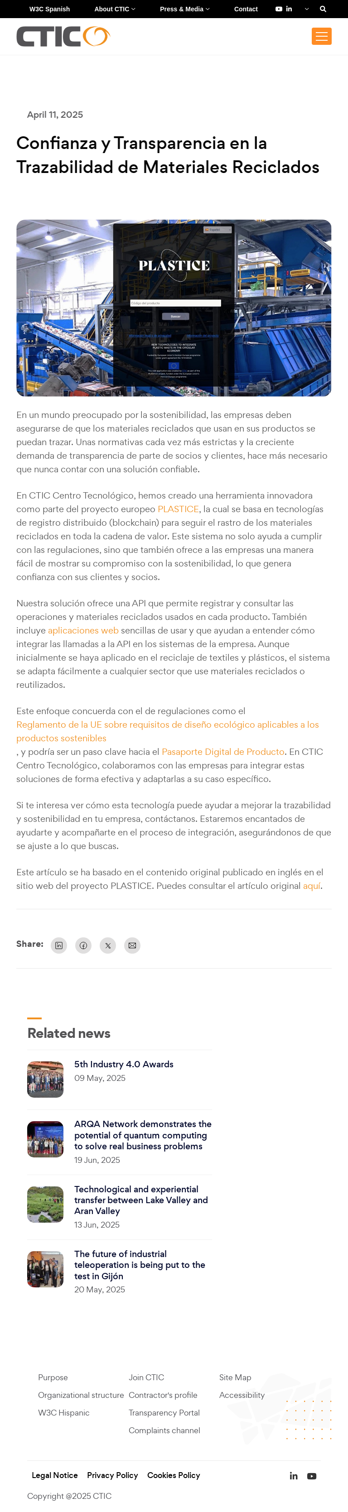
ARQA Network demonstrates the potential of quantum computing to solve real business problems (143, 1135)
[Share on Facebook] (83, 945)
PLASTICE (178, 509)
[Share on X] (108, 945)
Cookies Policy (173, 1475)
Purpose (53, 1377)
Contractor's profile (163, 1395)
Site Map (235, 1377)
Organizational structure (81, 1395)
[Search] (323, 9)
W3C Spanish (49, 9)
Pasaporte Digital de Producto (223, 752)
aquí (311, 886)
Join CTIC (146, 1377)
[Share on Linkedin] (59, 945)
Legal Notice (55, 1475)
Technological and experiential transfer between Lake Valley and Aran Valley (141, 1200)
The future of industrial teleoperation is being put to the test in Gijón (139, 1265)
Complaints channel (164, 1430)
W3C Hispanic (64, 1413)
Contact (246, 9)
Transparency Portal (164, 1413)
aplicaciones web (83, 630)
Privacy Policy (112, 1475)
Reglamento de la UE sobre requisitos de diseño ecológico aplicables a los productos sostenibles (167, 731)
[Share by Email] (132, 945)
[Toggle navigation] (322, 36)
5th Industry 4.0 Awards (124, 1064)
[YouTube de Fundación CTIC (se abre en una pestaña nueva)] (279, 9)
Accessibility (242, 1395)
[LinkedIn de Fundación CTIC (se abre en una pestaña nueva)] (289, 9)
